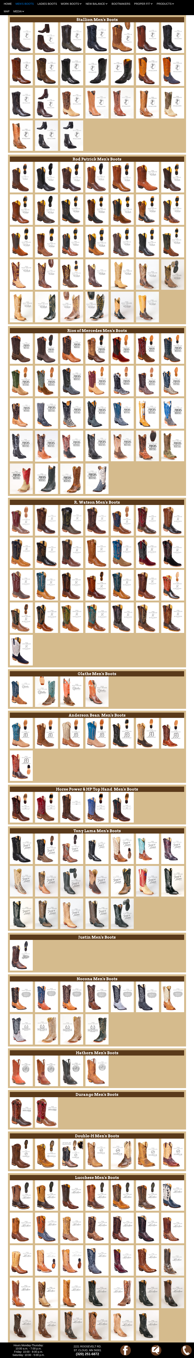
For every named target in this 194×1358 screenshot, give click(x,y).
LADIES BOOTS (47, 3)
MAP (6, 11)
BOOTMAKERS (121, 3)
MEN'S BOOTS (25, 3)
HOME (8, 3)
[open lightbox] (21, 37)
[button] (71, 4)
